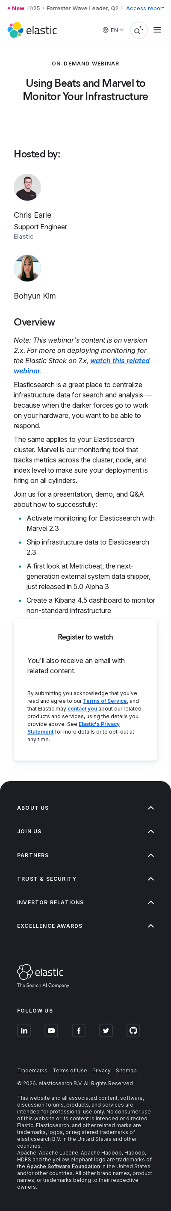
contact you (82, 708)
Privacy (101, 1070)
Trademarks (32, 1070)
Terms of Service (105, 701)
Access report (145, 8)
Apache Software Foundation (63, 1166)
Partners (85, 855)
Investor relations (85, 902)
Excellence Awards (85, 926)
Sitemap (126, 1070)
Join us (85, 831)
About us (85, 808)
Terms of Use (70, 1070)
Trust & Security (85, 879)
